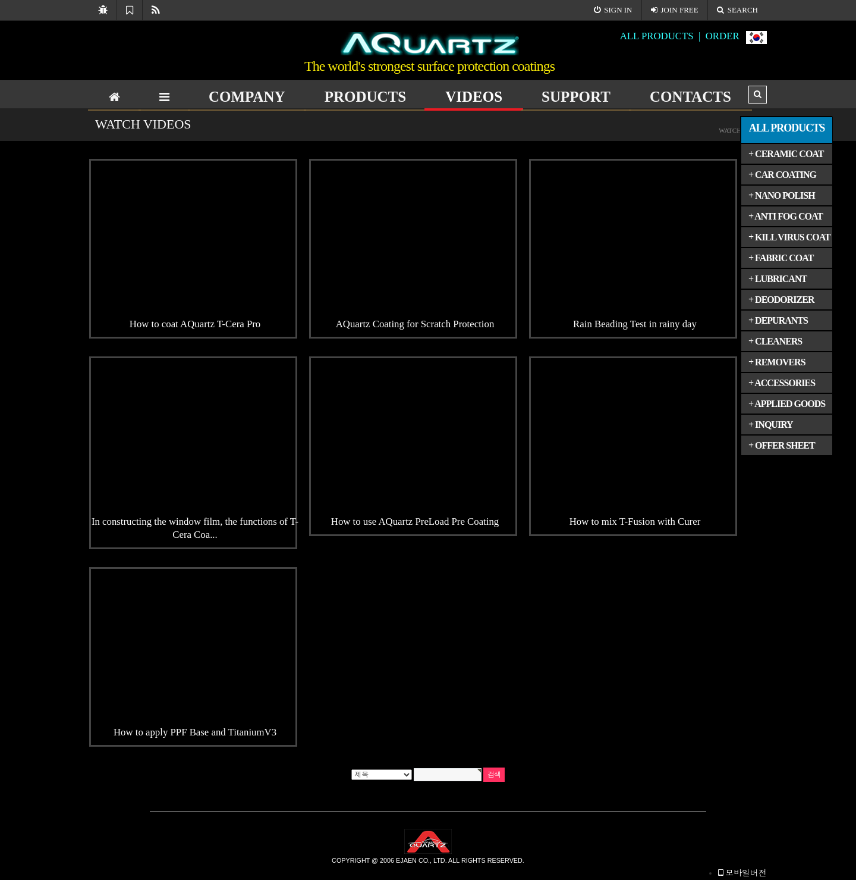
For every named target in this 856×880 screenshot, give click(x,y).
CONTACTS (690, 97)
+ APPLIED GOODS (786, 404)
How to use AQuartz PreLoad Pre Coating (415, 521)
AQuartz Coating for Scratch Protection (415, 324)
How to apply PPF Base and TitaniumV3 (195, 732)
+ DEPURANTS (778, 320)
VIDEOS (473, 97)
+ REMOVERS (776, 362)
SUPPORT (576, 97)
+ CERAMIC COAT (785, 154)
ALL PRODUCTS (787, 128)
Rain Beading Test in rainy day (635, 324)
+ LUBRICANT (777, 279)
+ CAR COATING (782, 175)
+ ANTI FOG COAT (785, 216)
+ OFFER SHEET (781, 445)
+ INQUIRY (770, 424)
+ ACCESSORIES (781, 383)
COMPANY (247, 97)
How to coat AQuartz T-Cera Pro (195, 324)
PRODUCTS (366, 97)
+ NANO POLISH (781, 195)
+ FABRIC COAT (780, 258)
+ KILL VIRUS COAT (789, 237)
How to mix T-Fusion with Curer (635, 521)
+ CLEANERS (775, 341)
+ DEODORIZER (781, 300)
